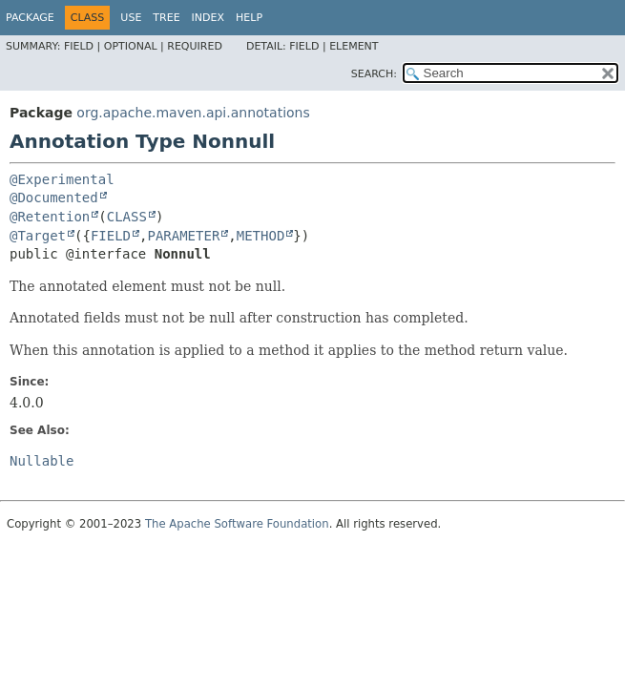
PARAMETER (183, 235)
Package (30, 17)
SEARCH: (374, 74)
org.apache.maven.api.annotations (192, 112)
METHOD (261, 235)
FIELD (111, 235)
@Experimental (62, 179)
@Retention (50, 216)
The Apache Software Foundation (237, 524)
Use (130, 17)
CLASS (127, 216)
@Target (38, 235)
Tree (166, 17)
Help (249, 17)
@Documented (54, 197)
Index (208, 17)
